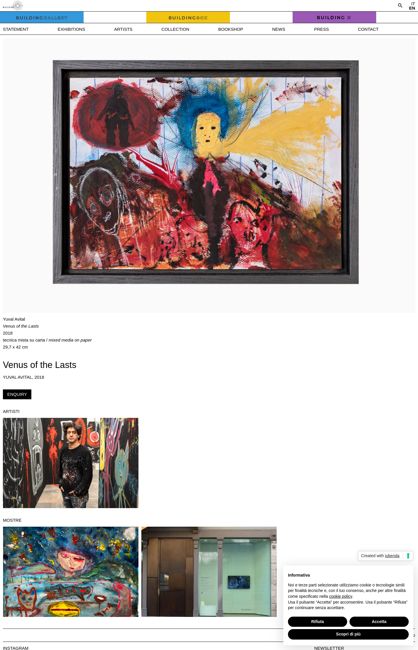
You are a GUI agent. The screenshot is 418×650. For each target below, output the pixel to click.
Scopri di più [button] (348, 634)
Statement (16, 29)
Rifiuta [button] (317, 621)
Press (321, 29)
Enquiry (17, 394)
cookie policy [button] (340, 596)
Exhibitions (71, 29)
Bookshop (230, 29)
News (278, 29)
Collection (175, 29)
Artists (123, 29)
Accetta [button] (379, 621)
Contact (368, 29)
